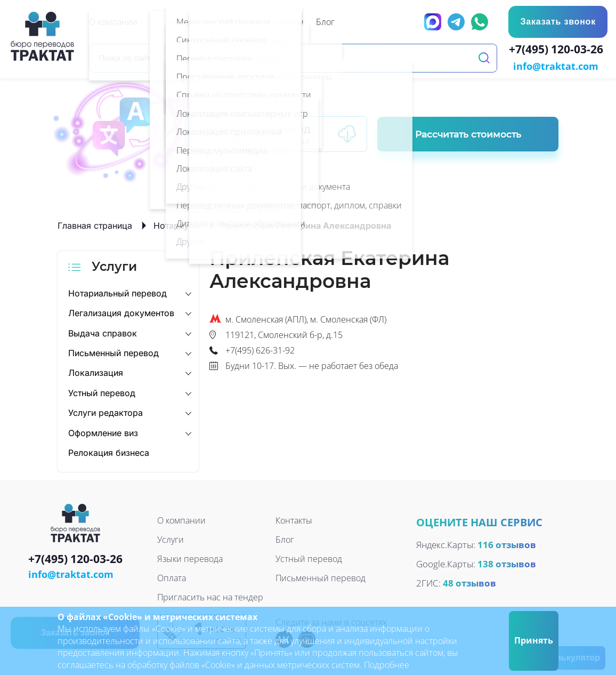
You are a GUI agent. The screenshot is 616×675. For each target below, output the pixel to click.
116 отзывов (506, 543)
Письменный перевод (113, 352)
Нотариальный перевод (117, 292)
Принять (533, 640)
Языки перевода (190, 558)
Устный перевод (101, 392)
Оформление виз (103, 432)
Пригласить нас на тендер (210, 596)
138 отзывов (506, 563)
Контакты (293, 520)
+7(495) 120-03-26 (558, 50)
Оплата (171, 577)
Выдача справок (102, 332)
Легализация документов (121, 312)
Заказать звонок (557, 21)
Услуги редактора (105, 411)
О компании (181, 520)
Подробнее (386, 665)
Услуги (170, 539)
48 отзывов (469, 582)
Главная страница (95, 224)
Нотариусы (176, 224)
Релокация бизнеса (108, 451)
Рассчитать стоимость (468, 133)
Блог (284, 539)
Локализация (95, 372)
